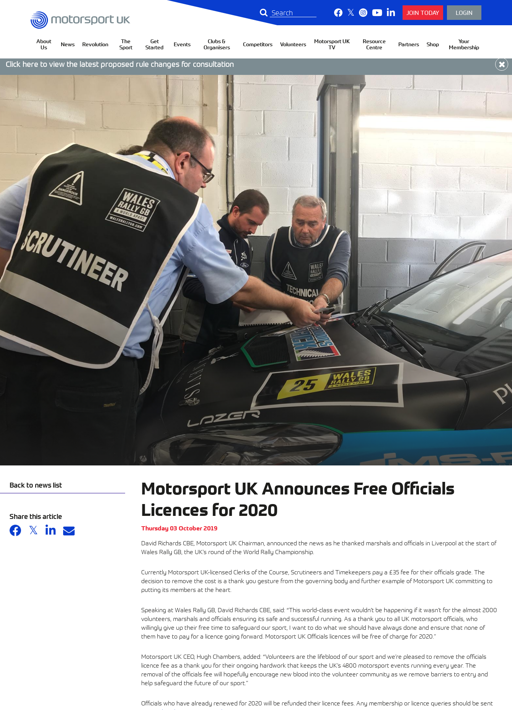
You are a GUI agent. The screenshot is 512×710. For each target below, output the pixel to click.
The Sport (125, 44)
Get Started (154, 44)
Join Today (422, 12)
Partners (408, 44)
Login (464, 12)
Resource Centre (374, 44)
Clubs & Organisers (217, 44)
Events (182, 44)
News (68, 44)
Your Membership (464, 44)
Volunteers (293, 44)
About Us (43, 44)
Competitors (257, 44)
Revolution (95, 44)
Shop (433, 44)
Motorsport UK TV (332, 44)
